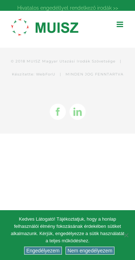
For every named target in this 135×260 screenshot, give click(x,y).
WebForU (45, 110)
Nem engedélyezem (90, 251)
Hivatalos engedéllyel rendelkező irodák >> (67, 8)
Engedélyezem (43, 251)
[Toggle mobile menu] (120, 24)
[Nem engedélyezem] (126, 235)
